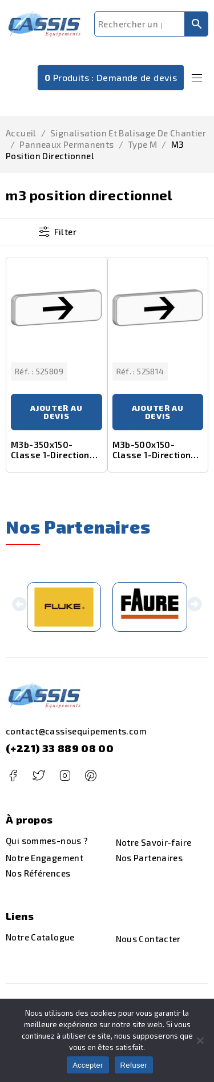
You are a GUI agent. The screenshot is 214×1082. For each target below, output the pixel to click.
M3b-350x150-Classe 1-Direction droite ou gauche (50, 454)
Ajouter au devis (56, 412)
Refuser (133, 1065)
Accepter (87, 1065)
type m (142, 144)
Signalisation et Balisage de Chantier (128, 133)
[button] (20, 607)
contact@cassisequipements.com (76, 731)
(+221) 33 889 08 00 (60, 748)
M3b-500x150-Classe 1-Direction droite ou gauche (151, 454)
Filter (65, 232)
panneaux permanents (66, 144)
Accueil (21, 133)
